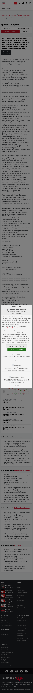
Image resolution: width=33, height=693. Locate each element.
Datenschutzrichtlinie (13, 328)
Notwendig (17, 355)
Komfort (17, 365)
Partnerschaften (17, 377)
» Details (16, 361)
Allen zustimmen (16, 349)
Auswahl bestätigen (16, 346)
